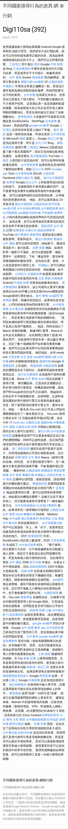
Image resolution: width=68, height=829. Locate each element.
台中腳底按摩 (49, 208)
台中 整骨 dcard (35, 379)
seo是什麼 (9, 208)
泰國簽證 (47, 470)
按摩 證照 (21, 457)
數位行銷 (44, 431)
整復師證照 (39, 483)
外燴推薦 (59, 422)
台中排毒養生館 (52, 523)
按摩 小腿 (45, 610)
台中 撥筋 (9, 243)
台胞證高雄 (40, 204)
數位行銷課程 (23, 204)
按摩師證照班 (50, 715)
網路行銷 (26, 82)
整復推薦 (36, 365)
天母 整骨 (19, 719)
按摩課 (10, 182)
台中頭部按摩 (55, 628)
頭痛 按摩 (27, 571)
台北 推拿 (26, 357)
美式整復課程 (39, 156)
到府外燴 (35, 213)
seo (43, 628)
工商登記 (15, 64)
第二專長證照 (21, 448)
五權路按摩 (34, 274)
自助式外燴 (54, 475)
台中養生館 (16, 309)
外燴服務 (57, 278)
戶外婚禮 (47, 213)
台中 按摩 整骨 (30, 628)
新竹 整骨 (42, 296)
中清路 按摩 (21, 282)
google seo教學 (39, 125)
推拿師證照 (35, 536)
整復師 (57, 239)
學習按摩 (45, 676)
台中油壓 (14, 518)
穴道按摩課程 (21, 68)
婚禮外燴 (45, 361)
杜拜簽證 (53, 719)
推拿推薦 (38, 77)
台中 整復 (15, 77)
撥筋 (22, 138)
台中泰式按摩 (27, 545)
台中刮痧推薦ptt (25, 505)
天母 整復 (58, 518)
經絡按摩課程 (38, 566)
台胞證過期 (55, 82)
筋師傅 (34, 610)
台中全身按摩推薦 (28, 208)
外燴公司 (31, 230)
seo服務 (38, 82)
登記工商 (53, 138)
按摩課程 (18, 230)
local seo (19, 422)
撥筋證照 (47, 226)
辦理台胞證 (16, 724)
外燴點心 (8, 86)
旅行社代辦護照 (54, 178)
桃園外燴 (46, 422)
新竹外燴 (54, 204)
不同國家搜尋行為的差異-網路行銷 (33, 10)
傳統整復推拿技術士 (16, 676)
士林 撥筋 (44, 654)
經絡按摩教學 (46, 230)
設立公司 (41, 143)
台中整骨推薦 (23, 173)
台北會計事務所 (47, 505)
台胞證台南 (33, 422)
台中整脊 (32, 636)
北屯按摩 (51, 121)
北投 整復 (44, 278)
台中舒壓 (29, 95)
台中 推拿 (15, 475)
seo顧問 (54, 296)
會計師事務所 (30, 518)
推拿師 (31, 667)
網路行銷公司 (24, 178)
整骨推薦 (15, 693)
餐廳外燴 (28, 475)
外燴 (37, 724)
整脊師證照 (25, 116)
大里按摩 (48, 173)
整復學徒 (36, 234)
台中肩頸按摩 (29, 165)
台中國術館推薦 (36, 719)
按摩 (34, 427)
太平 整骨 (34, 457)
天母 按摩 (56, 64)
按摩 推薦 (38, 248)
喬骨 (37, 64)
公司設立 (21, 274)
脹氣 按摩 (30, 658)
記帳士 (13, 680)
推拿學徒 (45, 518)
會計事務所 (22, 234)
